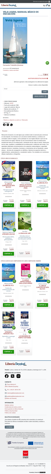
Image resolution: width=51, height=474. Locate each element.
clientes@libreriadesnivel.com (14, 393)
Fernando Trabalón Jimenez (13, 65)
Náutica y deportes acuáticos (12, 120)
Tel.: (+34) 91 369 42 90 (12, 390)
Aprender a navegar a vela (8, 332)
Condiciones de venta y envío (13, 407)
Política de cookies (10, 413)
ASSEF (11, 103)
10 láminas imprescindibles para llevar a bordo (25, 281)
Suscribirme (9, 427)
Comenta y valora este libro (11, 70)
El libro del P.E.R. (42, 183)
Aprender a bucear (8, 234)
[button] (44, 5)
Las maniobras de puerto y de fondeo (24, 336)
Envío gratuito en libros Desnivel (14, 409)
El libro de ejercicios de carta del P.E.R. (8, 185)
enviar (44, 91)
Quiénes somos (9, 405)
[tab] (5, 131)
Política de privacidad (11, 411)
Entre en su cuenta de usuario (41, 1)
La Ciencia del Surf (24, 233)
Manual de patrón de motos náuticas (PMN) (25, 186)
